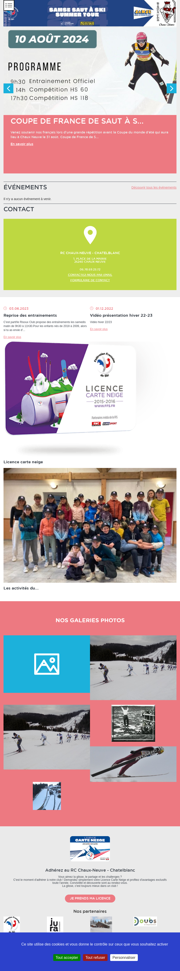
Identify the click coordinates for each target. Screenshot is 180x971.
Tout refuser (95, 958)
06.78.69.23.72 (90, 269)
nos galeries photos (90, 620)
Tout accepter (67, 958)
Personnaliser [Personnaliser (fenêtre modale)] (123, 958)
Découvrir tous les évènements (153, 187)
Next (171, 88)
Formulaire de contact (90, 280)
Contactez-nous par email (90, 274)
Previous (8, 88)
